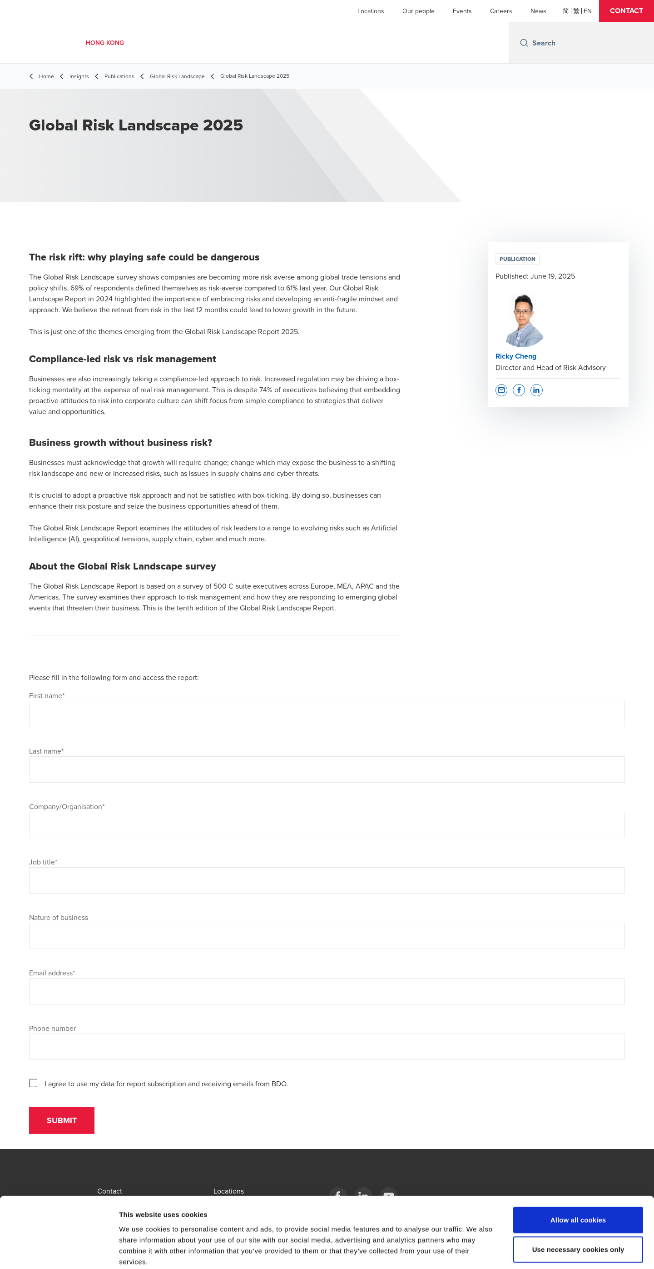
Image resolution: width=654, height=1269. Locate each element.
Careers (501, 10)
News (538, 10)
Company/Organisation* (66, 806)
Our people (418, 10)
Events (462, 10)
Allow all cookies (578, 1172)
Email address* (52, 973)
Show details (477, 1251)
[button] (626, 11)
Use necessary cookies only (578, 1202)
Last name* (46, 751)
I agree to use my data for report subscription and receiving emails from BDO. (166, 1084)
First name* (46, 695)
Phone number (52, 1028)
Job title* (43, 862)
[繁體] (576, 11)
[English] (588, 11)
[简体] (566, 11)
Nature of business (58, 917)
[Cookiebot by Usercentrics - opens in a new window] (59, 1251)
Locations (370, 10)
